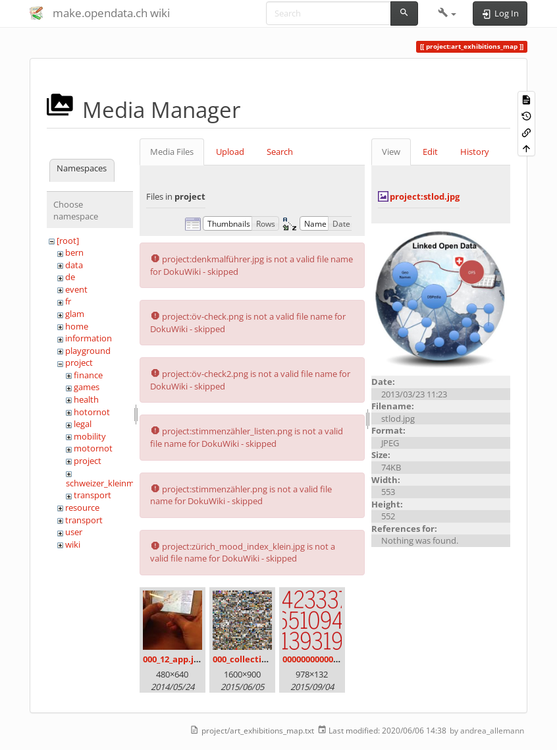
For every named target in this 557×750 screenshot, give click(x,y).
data (74, 265)
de (70, 277)
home (76, 326)
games (86, 387)
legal (83, 424)
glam (74, 314)
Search (280, 152)
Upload (230, 152)
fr (68, 301)
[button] (447, 13)
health (86, 399)
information (88, 338)
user (73, 532)
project (79, 362)
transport (92, 495)
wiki (72, 544)
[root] (68, 240)
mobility (90, 436)
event (76, 289)
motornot (93, 448)
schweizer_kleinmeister (111, 483)
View (391, 152)
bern (74, 252)
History (474, 152)
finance (88, 375)
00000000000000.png (323, 659)
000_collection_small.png (265, 659)
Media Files (172, 152)
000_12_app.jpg (173, 659)
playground (88, 351)
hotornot (92, 412)
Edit (430, 152)
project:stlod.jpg (425, 196)
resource (82, 507)
